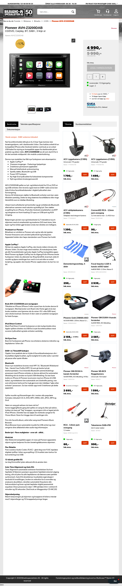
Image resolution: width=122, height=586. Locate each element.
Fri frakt (94, 94)
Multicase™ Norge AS (105, 578)
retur (107, 99)
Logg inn (116, 15)
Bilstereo (27, 21)
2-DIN (46, 21)
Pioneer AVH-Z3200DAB (63, 21)
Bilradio (37, 21)
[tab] (11, 124)
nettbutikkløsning (81, 578)
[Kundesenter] (107, 11)
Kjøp (101, 68)
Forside (17, 21)
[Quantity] (96, 76)
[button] (114, 581)
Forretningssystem (63, 578)
